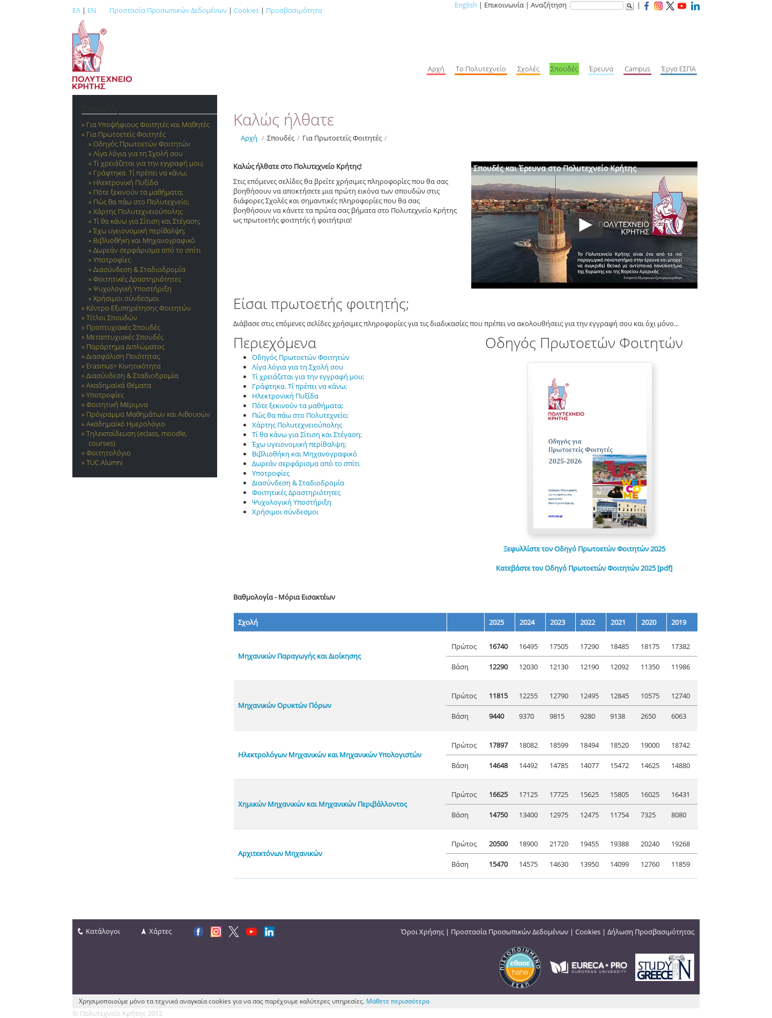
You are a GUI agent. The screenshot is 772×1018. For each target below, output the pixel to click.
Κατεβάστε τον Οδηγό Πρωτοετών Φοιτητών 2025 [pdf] (584, 568)
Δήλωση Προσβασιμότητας (650, 931)
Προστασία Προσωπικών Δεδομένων (168, 10)
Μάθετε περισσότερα (397, 1001)
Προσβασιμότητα (294, 10)
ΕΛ (76, 10)
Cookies (246, 10)
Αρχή (249, 138)
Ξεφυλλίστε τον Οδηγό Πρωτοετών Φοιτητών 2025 (584, 549)
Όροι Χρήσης (422, 931)
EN (91, 10)
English (466, 5)
